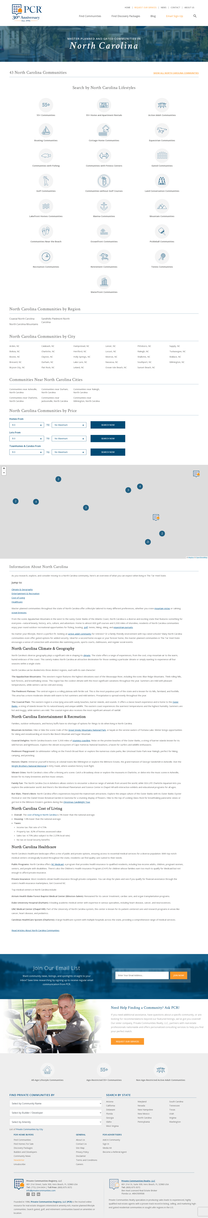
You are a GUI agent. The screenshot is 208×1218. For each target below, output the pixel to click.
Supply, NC (174, 346)
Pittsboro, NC (144, 346)
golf (86, 627)
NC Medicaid (57, 864)
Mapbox (191, 557)
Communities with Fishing (46, 157)
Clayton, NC (47, 356)
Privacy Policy (82, 1152)
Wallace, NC (175, 356)
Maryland (142, 1101)
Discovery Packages (23, 1148)
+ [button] (4, 469)
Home (127, 7)
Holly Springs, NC (81, 356)
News (163, 7)
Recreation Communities (46, 259)
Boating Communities (45, 132)
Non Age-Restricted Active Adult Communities (160, 1072)
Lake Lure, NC (80, 362)
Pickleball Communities (162, 233)
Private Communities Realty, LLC (138, 1180)
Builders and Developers (25, 1152)
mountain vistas (162, 608)
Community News (22, 1156)
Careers (79, 1164)
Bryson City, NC (17, 367)
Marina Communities (104, 208)
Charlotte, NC (48, 351)
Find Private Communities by (31, 1095)
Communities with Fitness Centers (104, 157)
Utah (171, 1113)
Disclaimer (81, 1156)
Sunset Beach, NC (146, 367)
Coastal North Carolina (21, 318)
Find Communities (90, 16)
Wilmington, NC (176, 362)
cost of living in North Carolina (42, 814)
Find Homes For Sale (24, 1143)
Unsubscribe (19, 1164)
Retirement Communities (104, 259)
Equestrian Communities (162, 132)
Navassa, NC (111, 362)
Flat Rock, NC (47, 367)
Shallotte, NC (144, 356)
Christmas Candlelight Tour (76, 802)
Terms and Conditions (86, 1160)
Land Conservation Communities (162, 183)
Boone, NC (14, 356)
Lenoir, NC (110, 346)
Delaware (110, 1109)
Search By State (118, 1095)
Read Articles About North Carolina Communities (35, 930)
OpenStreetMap (201, 557)
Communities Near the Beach (45, 233)
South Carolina (176, 1101)
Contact (175, 7)
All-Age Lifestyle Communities (47, 1072)
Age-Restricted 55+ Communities (104, 1072)
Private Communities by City (29, 1129)
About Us (189, 7)
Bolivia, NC (14, 351)
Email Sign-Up (174, 16)
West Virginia (112, 1126)
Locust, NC (110, 351)
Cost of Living (18, 597)
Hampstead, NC (81, 346)
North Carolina (145, 1117)
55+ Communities (46, 107)
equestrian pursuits (123, 627)
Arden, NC (14, 346)
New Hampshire (145, 1109)
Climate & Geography (22, 589)
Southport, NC (145, 362)
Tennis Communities (162, 259)
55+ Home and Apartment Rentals (104, 107)
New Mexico (144, 1113)
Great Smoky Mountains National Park (87, 729)
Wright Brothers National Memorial (29, 765)
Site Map (80, 1148)
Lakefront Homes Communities (46, 208)
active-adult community (79, 633)
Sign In (106, 1143)
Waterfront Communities (104, 284)
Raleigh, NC (143, 351)
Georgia (110, 1117)
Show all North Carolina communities (176, 73)
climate (86, 655)
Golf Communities (46, 183)
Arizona (109, 1101)
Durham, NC (47, 362)
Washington (175, 1121)
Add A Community (111, 1139)
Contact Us (81, 1143)
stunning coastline (81, 740)
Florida (109, 1113)
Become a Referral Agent (115, 1152)
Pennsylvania (144, 1121)
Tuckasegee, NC (177, 351)
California (110, 1105)
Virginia (172, 1117)
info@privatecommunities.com (40, 1190)
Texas (172, 1109)
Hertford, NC (79, 351)
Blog (153, 16)
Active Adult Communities (162, 107)
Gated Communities (162, 157)
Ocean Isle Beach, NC (116, 367)
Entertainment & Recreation (25, 593)
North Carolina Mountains (23, 324)
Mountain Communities (162, 208)
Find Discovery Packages (126, 16)
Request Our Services (145, 7)
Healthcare (17, 601)
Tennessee (174, 1105)
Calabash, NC (47, 346)
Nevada (141, 1105)
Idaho (109, 1121)
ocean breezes (19, 612)
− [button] (4, 473)
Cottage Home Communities (104, 132)
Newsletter (19, 1160)
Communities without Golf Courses (104, 183)
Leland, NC (78, 367)
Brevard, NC (15, 362)
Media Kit (107, 1148)
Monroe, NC (111, 356)
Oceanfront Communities (104, 233)
